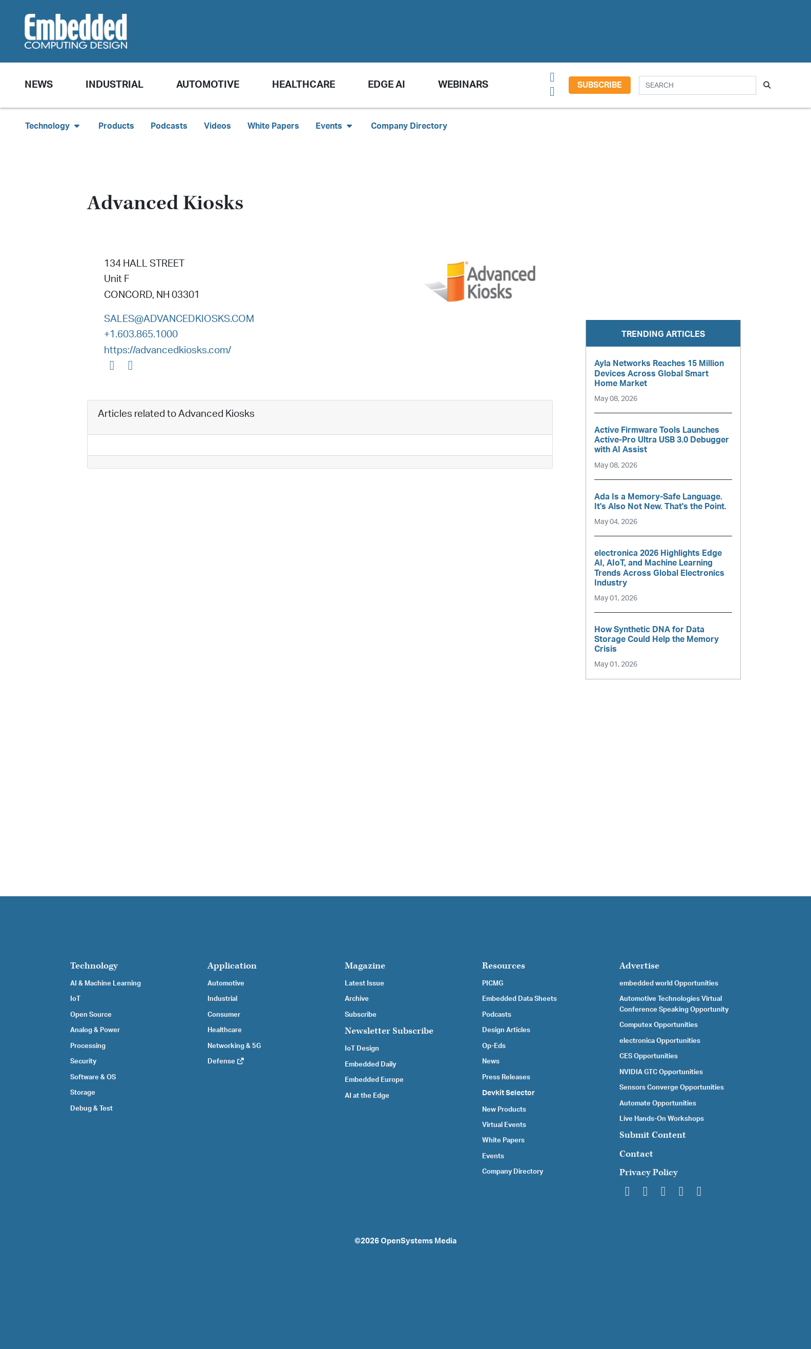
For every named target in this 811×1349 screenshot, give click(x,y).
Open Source (91, 1015)
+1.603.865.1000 (141, 334)
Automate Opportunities (657, 1103)
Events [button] (335, 126)
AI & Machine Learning (105, 983)
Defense (226, 1061)
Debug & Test (91, 1108)
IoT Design (362, 1048)
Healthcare (303, 85)
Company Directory (409, 126)
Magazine (365, 966)
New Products (504, 1109)
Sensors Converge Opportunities (671, 1087)
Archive (357, 999)
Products (116, 126)
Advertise (639, 966)
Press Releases (506, 1077)
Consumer (223, 1015)
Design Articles (506, 1030)
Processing (88, 1046)
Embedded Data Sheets (519, 999)
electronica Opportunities (659, 1041)
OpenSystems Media (418, 1241)
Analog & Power (95, 1030)
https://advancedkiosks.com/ (167, 350)
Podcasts (169, 126)
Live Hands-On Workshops (661, 1119)
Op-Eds (494, 1046)
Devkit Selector (508, 1093)
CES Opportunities (648, 1056)
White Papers (273, 126)
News (491, 1061)
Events (493, 1156)
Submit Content (652, 1135)
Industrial (114, 85)
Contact (636, 1154)
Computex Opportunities (658, 1025)
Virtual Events (504, 1125)
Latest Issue (364, 983)
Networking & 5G (234, 1046)
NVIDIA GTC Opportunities (661, 1072)
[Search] (697, 85)
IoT (75, 999)
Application (232, 966)
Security (83, 1061)
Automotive (207, 85)
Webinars (463, 85)
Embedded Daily (370, 1064)
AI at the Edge (367, 1096)
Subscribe (599, 85)
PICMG (492, 983)
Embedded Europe (374, 1080)
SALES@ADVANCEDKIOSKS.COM (179, 319)
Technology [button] (53, 126)
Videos (217, 126)
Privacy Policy (648, 1172)
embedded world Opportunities (668, 983)
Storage (82, 1093)
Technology (94, 966)
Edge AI (386, 85)
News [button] (39, 85)
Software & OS (93, 1077)
